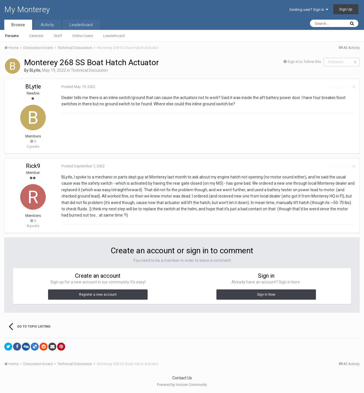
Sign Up (345, 9)
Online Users (82, 36)
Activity (47, 24)
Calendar (36, 36)
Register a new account (98, 295)
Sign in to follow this (304, 61)
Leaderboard (114, 36)
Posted (78, 87)
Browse (18, 24)
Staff (58, 36)
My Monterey (27, 9)
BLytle (35, 70)
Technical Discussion (89, 70)
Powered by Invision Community (182, 385)
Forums (12, 36)
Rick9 (33, 165)
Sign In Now (266, 295)
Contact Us (182, 378)
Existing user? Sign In (308, 9)
